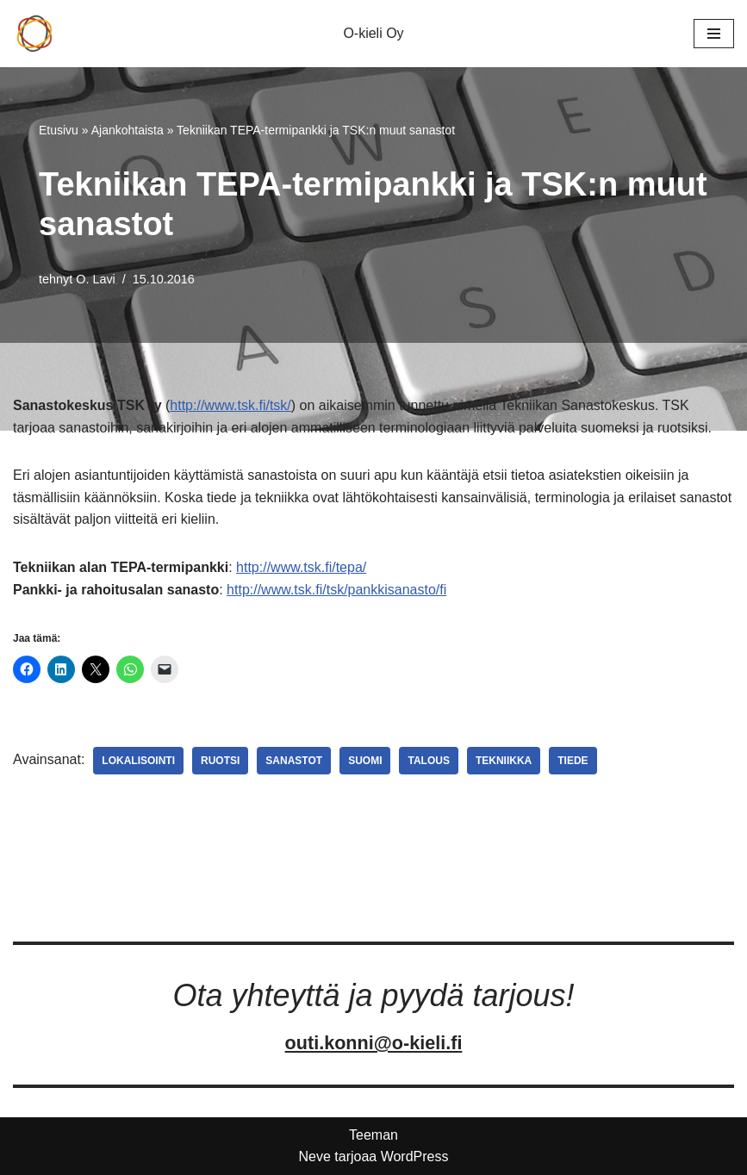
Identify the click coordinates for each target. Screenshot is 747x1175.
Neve (314, 1156)
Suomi (365, 761)
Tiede (572, 761)
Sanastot (293, 761)
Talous (428, 761)
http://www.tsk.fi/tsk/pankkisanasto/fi (336, 589)
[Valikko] (714, 33)
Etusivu (58, 130)
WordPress (415, 1156)
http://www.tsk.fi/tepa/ (301, 567)
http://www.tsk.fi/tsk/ (230, 405)
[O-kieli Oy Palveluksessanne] (34, 33)
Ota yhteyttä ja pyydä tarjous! (373, 995)
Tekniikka (504, 761)
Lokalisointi (138, 761)
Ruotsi (220, 761)
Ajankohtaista (127, 130)
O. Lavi (95, 279)
